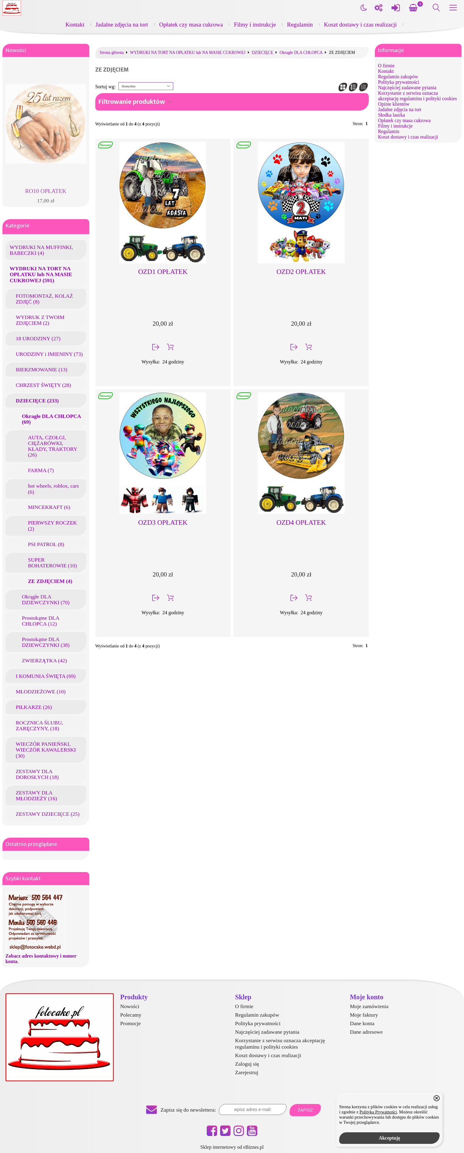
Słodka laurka (391, 114)
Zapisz (305, 1110)
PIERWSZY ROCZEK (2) (52, 525)
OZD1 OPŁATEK (163, 271)
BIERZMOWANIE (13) (42, 369)
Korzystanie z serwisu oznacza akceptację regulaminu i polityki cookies (417, 95)
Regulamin (300, 24)
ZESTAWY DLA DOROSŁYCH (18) (37, 774)
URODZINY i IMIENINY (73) (49, 354)
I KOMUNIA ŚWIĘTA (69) (46, 676)
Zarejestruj (246, 1072)
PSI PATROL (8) (46, 544)
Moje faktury (364, 1015)
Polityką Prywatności (378, 1111)
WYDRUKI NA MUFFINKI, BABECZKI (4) (41, 250)
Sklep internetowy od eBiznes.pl (232, 1147)
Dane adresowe (366, 1032)
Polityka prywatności (398, 82)
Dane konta (362, 1023)
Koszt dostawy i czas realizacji (360, 24)
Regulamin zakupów (398, 76)
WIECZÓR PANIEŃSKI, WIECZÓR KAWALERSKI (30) (46, 750)
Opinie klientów (394, 104)
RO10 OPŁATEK (45, 191)
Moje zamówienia (369, 1006)
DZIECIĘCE (262, 53)
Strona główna (112, 53)
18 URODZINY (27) (38, 338)
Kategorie (17, 225)
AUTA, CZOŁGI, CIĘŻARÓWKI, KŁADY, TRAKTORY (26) (52, 446)
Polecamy (130, 1015)
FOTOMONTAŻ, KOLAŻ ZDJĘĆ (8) (44, 299)
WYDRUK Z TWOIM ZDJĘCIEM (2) (40, 320)
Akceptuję (389, 1138)
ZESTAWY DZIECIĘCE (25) (48, 814)
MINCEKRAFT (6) (49, 507)
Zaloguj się (247, 1064)
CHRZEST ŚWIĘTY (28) (43, 385)
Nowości (15, 50)
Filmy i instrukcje (255, 24)
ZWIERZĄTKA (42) (44, 660)
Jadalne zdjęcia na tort (122, 24)
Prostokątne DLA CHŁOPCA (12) (40, 621)
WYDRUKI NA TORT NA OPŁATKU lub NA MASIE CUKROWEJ (187, 53)
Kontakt (74, 24)
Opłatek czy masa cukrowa (191, 24)
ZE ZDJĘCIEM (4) (50, 581)
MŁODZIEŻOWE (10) (41, 692)
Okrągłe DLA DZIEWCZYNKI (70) (46, 599)
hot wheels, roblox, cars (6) (53, 489)
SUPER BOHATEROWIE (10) (52, 563)
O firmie (386, 65)
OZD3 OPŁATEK (163, 522)
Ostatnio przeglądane (31, 844)
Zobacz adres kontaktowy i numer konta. (40, 958)
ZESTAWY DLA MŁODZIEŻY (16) (36, 795)
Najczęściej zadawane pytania (407, 87)
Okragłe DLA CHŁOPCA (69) (51, 419)
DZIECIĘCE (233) (37, 401)
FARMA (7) (41, 470)
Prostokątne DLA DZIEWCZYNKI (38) (46, 642)
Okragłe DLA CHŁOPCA (300, 53)
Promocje (130, 1023)
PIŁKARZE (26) (34, 707)
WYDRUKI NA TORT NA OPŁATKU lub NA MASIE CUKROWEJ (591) (41, 274)
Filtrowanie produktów (131, 101)
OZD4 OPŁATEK (301, 522)
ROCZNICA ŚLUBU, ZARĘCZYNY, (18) (39, 725)
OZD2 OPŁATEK (301, 271)
